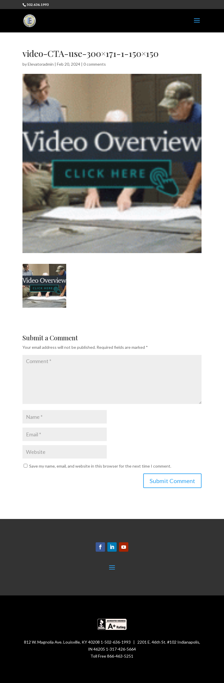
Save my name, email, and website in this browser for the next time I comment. (100, 466)
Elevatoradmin (41, 64)
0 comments (94, 64)
